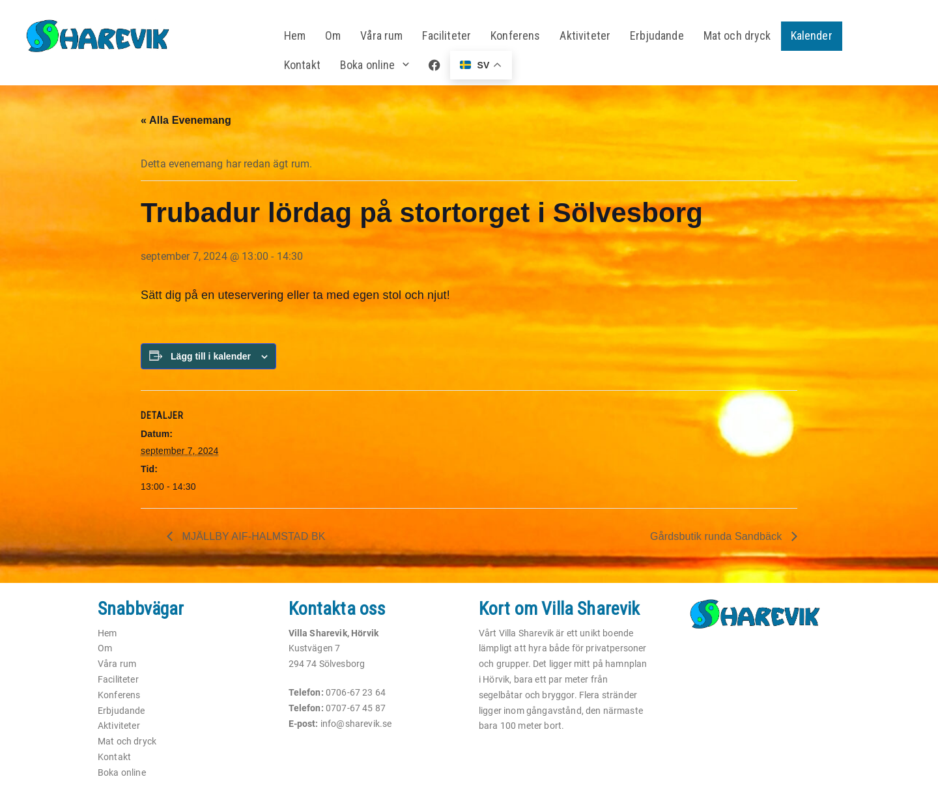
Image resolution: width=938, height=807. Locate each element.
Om (333, 35)
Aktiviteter (585, 35)
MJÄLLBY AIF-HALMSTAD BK (252, 536)
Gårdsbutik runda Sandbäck (717, 536)
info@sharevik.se (356, 723)
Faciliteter (446, 35)
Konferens (515, 35)
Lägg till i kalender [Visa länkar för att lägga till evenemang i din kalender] (211, 356)
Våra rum (381, 35)
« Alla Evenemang (186, 120)
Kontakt (302, 65)
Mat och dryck (737, 35)
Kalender (811, 35)
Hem (295, 35)
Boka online (367, 65)
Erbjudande (657, 35)
